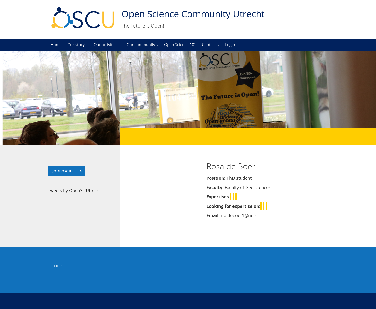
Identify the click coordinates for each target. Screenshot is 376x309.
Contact (210, 44)
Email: (213, 215)
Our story (77, 44)
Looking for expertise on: (233, 206)
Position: (215, 178)
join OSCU (61, 171)
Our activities (107, 44)
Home (56, 44)
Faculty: (214, 187)
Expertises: (218, 197)
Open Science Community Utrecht (193, 13)
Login (230, 44)
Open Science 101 (180, 44)
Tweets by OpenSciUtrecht (74, 190)
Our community (143, 44)
